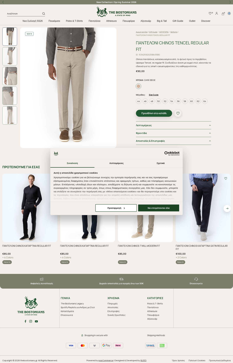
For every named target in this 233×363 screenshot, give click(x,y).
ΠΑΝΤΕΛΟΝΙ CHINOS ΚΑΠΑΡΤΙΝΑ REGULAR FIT (26, 245)
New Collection (104, 2)
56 (178, 101)
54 (171, 101)
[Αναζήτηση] (24, 14)
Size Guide (153, 94)
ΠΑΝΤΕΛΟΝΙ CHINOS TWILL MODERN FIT (139, 245)
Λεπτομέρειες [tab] (116, 163)
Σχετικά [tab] (160, 163)
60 (191, 101)
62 (198, 101)
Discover (205, 21)
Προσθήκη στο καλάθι (154, 113)
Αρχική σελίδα (141, 32)
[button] (230, 2)
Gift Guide (178, 21)
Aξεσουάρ (146, 21)
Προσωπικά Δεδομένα (220, 360)
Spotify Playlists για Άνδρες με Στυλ (78, 307)
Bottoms (173, 32)
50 (158, 101)
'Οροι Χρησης (178, 360)
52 (165, 101)
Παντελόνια (94, 21)
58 (185, 101)
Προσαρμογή (116, 208)
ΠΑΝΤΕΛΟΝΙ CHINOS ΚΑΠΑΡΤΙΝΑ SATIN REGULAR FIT (202, 247)
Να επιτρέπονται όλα (159, 208)
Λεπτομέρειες (144, 125)
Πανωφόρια (129, 21)
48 (152, 101)
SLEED (143, 360)
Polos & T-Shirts (74, 21)
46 (145, 101)
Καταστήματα (67, 311)
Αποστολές (113, 307)
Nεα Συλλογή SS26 (33, 21)
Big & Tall (162, 21)
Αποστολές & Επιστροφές (150, 140)
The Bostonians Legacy (72, 303)
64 (204, 101)
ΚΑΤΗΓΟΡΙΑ (163, 32)
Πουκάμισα (54, 21)
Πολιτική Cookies (197, 360)
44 (138, 101)
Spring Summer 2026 (125, 2)
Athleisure (111, 21)
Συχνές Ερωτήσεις (116, 315)
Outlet (192, 21)
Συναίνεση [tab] (72, 163)
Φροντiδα (141, 133)
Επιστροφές (114, 311)
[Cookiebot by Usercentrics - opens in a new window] (166, 153)
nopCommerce (106, 360)
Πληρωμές (113, 303)
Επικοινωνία (67, 315)
